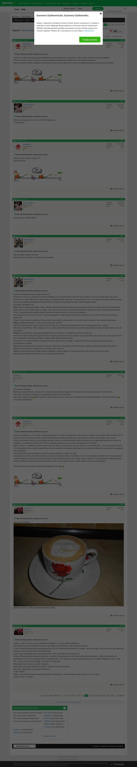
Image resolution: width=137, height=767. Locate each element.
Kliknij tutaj (89, 30)
